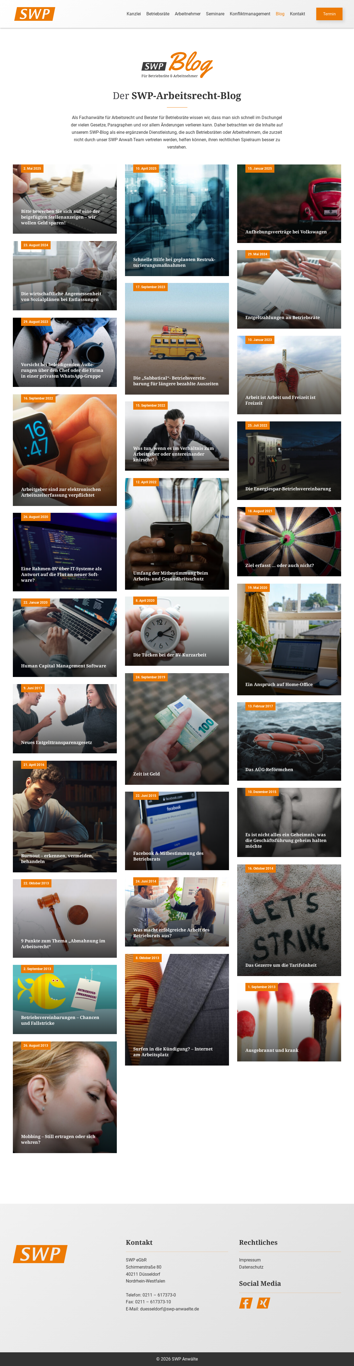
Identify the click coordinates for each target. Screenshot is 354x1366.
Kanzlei (134, 13)
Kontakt (297, 13)
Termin (329, 13)
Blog (280, 13)
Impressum (250, 1260)
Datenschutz (251, 1267)
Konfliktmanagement (250, 13)
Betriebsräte (157, 13)
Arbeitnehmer (188, 13)
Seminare (215, 13)
